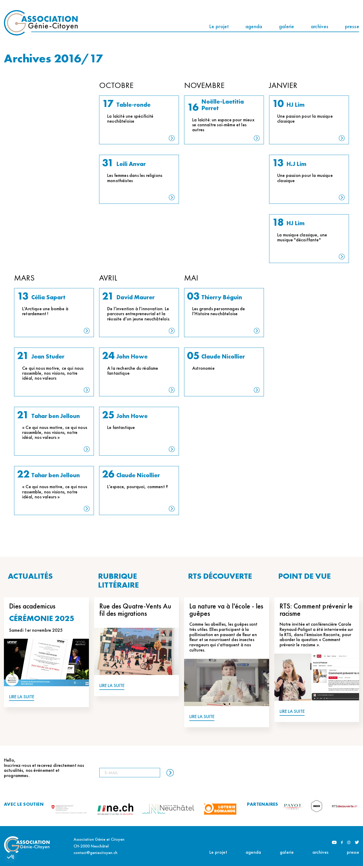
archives (319, 26)
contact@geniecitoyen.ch (95, 852)
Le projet (219, 26)
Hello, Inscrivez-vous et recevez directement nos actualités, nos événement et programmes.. (44, 767)
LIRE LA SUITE (21, 697)
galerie (286, 26)
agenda (253, 26)
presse (352, 26)
